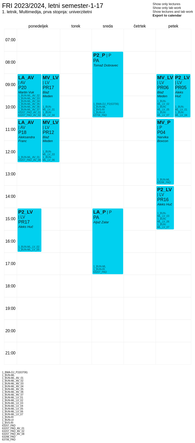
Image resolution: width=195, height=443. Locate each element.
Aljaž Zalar (101, 222)
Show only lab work (167, 8)
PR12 (48, 132)
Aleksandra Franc (26, 139)
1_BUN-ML (99, 266)
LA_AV (26, 122)
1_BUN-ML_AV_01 (29, 157)
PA (96, 217)
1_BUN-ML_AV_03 (29, 98)
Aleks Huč (25, 227)
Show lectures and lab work (173, 11)
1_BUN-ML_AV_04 (29, 101)
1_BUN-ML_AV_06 (29, 106)
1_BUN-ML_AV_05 (29, 104)
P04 (161, 132)
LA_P (99, 212)
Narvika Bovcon (162, 139)
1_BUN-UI (99, 112)
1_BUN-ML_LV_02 (28, 246)
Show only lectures (166, 4)
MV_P (163, 122)
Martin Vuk (26, 92)
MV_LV (51, 77)
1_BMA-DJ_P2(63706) (106, 104)
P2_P (99, 55)
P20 (22, 87)
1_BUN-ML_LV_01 (49, 108)
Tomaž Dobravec (105, 65)
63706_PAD (100, 115)
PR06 (163, 87)
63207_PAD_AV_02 (29, 115)
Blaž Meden (48, 94)
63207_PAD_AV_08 (29, 160)
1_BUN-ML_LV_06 (49, 158)
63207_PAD (100, 272)
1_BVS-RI (98, 109)
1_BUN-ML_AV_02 (29, 95)
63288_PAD (164, 182)
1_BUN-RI (99, 269)
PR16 (163, 199)
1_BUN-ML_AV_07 (29, 109)
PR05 (181, 87)
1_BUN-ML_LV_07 (163, 114)
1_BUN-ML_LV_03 (49, 153)
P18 (22, 132)
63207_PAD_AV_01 (29, 112)
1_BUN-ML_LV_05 (28, 249)
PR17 (48, 87)
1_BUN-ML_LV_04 (49, 114)
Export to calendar (167, 15)
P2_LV (25, 212)
